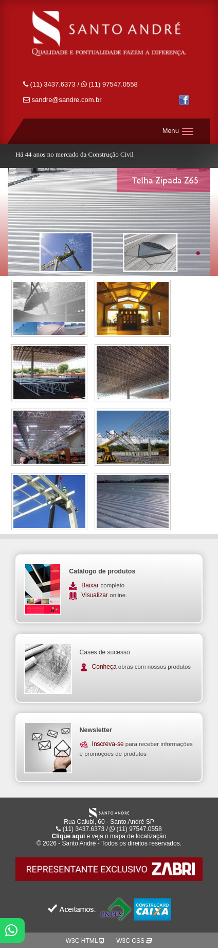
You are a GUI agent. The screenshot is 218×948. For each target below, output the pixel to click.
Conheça (104, 666)
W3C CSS (134, 940)
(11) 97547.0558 (109, 84)
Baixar (90, 585)
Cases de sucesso (105, 652)
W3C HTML (85, 940)
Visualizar (95, 595)
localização (151, 836)
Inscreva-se (108, 744)
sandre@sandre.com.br (62, 100)
